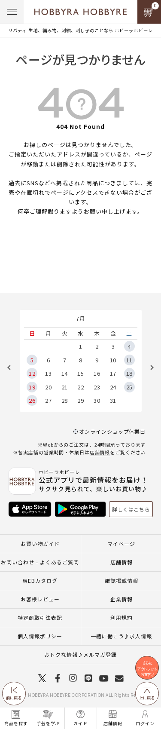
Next (149, 367)
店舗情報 (100, 452)
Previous (12, 367)
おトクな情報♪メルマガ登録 (80, 654)
